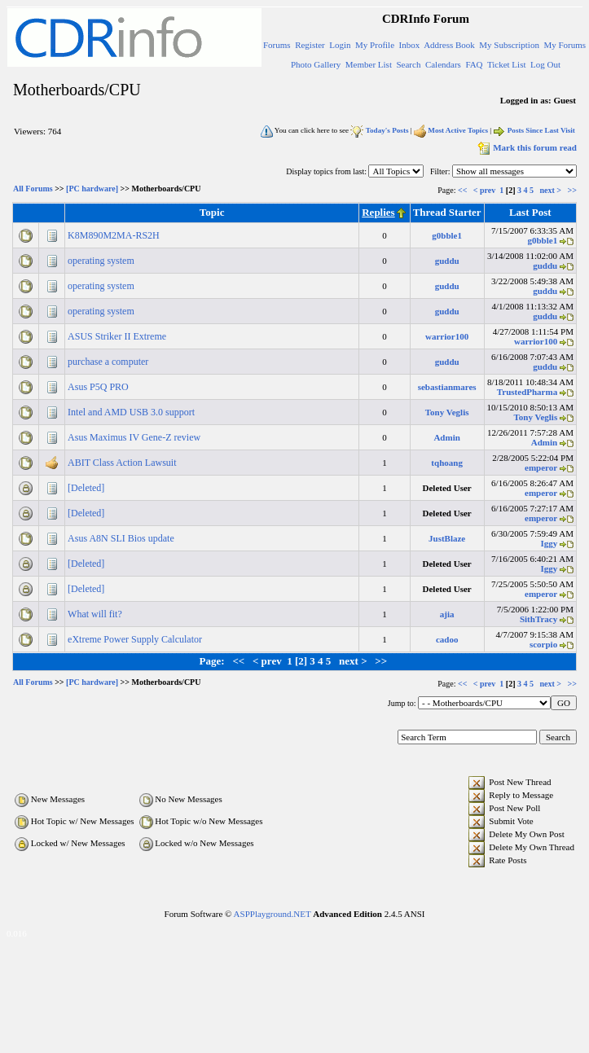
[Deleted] (87, 488)
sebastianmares (447, 387)
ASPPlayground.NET (272, 914)
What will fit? (96, 614)
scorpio (543, 644)
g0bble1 (447, 235)
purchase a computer (109, 361)
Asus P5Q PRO (99, 387)
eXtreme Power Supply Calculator (136, 639)
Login (339, 45)
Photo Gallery (316, 64)
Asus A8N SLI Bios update (122, 538)
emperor (541, 467)
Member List (368, 64)
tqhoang (447, 462)
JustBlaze (447, 538)
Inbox (409, 45)
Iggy (548, 543)
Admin (446, 437)
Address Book (449, 45)
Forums (277, 45)
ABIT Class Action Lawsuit (123, 462)
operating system (102, 260)
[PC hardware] (92, 189)
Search (408, 64)
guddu (447, 260)
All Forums (33, 189)
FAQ (473, 64)
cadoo (447, 639)
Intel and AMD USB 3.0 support (132, 412)
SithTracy (538, 619)
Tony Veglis (447, 412)
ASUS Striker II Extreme (118, 336)
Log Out (545, 64)
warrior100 (446, 336)
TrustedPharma (527, 392)
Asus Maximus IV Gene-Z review (135, 437)
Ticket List (506, 64)
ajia (447, 614)
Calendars (443, 64)
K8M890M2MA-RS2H (115, 235)
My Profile (374, 45)
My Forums (564, 45)
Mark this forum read (526, 147)
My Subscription (509, 45)
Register (310, 45)
